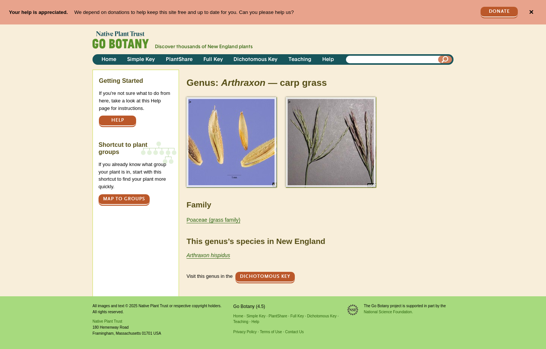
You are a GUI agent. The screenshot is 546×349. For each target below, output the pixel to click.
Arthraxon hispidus (208, 255)
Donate (499, 11)
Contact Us (294, 332)
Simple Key (141, 59)
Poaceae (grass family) (213, 220)
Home (109, 59)
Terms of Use (271, 332)
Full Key (213, 59)
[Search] (445, 59)
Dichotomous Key (256, 59)
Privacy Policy (244, 332)
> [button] (189, 102)
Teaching (299, 59)
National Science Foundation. (388, 312)
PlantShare (179, 59)
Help (328, 59)
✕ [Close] (531, 12)
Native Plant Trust (107, 321)
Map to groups (124, 199)
